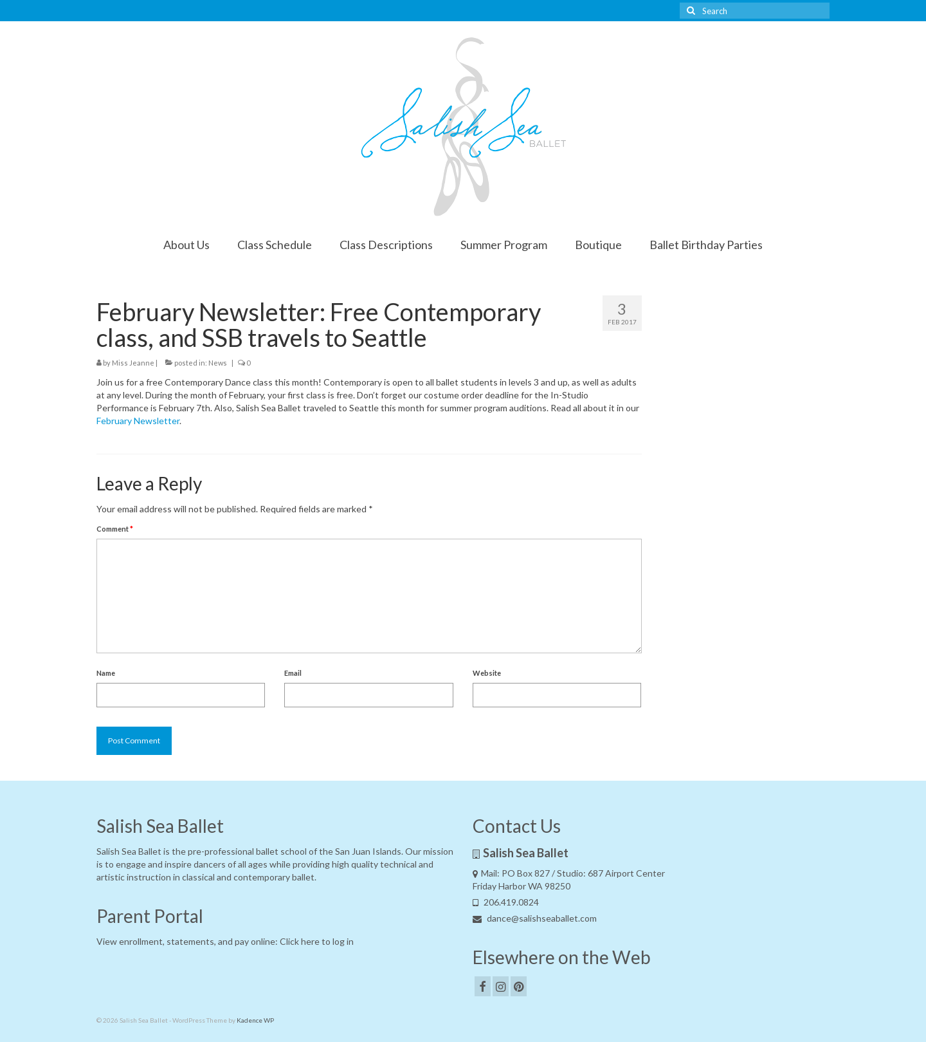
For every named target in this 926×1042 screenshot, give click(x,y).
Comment (114, 529)
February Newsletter (137, 420)
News (217, 362)
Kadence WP (255, 1020)
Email (293, 673)
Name (105, 673)
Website (487, 673)
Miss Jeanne (133, 362)
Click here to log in (317, 941)
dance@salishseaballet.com (535, 918)
